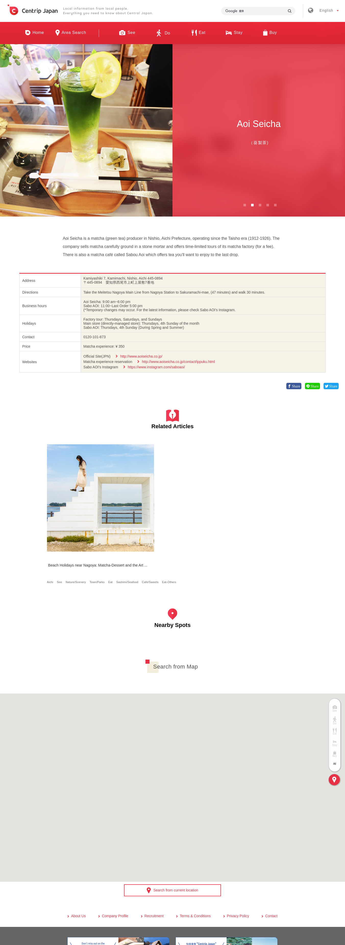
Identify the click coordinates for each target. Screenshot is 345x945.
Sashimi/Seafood (86, 527)
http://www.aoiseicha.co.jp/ (141, 356)
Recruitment (154, 870)
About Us (78, 870)
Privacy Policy (238, 870)
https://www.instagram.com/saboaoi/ (156, 367)
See (61, 523)
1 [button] (244, 205)
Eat (69, 527)
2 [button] (252, 205)
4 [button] (267, 205)
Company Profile (115, 870)
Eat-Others (76, 531)
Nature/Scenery (78, 523)
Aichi (52, 523)
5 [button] (275, 205)
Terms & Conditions (195, 870)
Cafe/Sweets (57, 531)
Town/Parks (56, 527)
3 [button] (260, 205)
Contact (271, 870)
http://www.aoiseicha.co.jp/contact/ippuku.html (178, 361)
